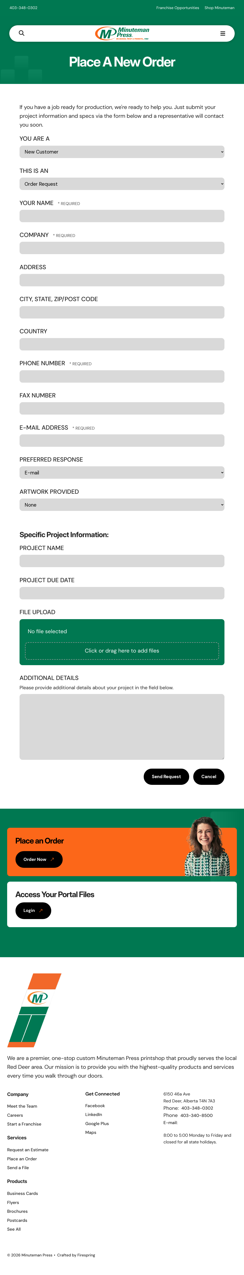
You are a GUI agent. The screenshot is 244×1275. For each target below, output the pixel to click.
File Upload (37, 613)
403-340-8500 (196, 1116)
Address (33, 268)
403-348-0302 (23, 7)
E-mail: (170, 1123)
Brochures (17, 1212)
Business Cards (22, 1194)
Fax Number (38, 396)
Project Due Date (47, 581)
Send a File (18, 1168)
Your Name (37, 203)
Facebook (95, 1106)
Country (33, 332)
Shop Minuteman (219, 7)
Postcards (17, 1221)
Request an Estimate (27, 1150)
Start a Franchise (24, 1124)
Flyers (13, 1203)
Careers (15, 1116)
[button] (22, 33)
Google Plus (97, 1124)
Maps (90, 1133)
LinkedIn (93, 1115)
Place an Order (22, 1159)
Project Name (42, 548)
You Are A (35, 139)
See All (14, 1230)
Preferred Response (51, 460)
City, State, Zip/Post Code (59, 299)
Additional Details (49, 678)
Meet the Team (22, 1107)
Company (35, 235)
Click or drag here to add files (122, 651)
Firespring (86, 1255)
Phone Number (43, 364)
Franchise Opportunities (178, 7)
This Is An (34, 171)
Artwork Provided (49, 492)
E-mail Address (45, 428)
